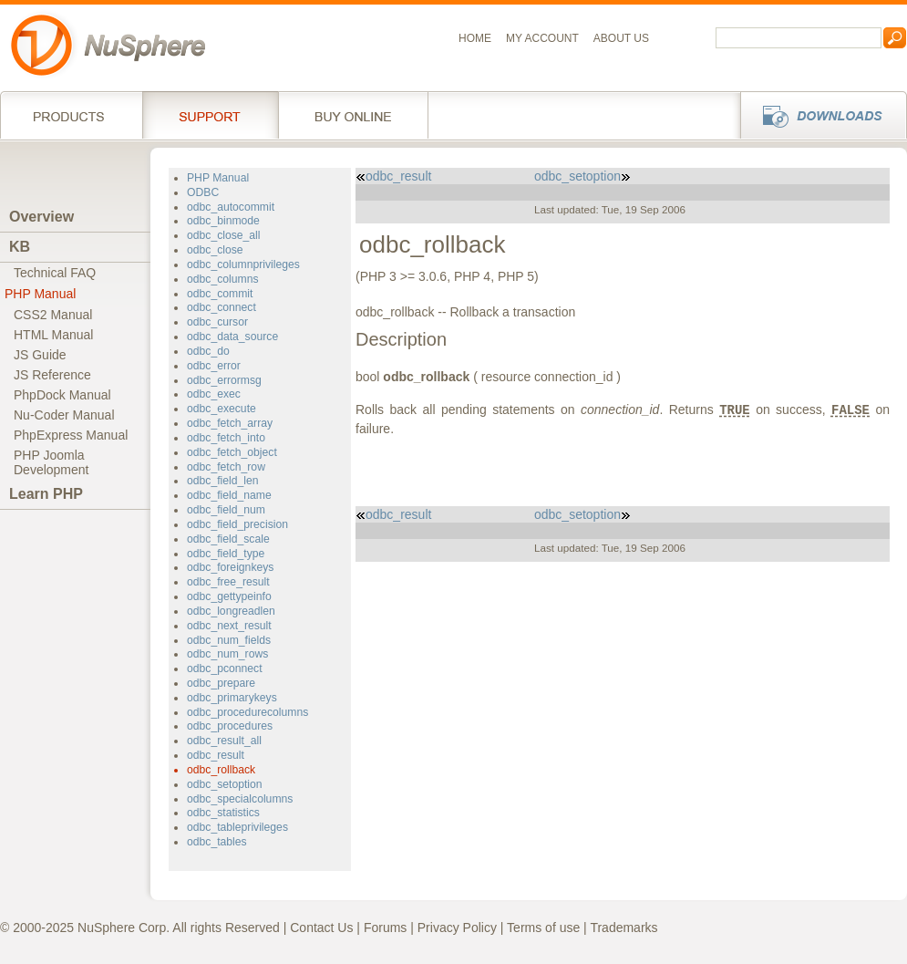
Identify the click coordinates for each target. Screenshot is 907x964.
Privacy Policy (457, 927)
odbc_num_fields (229, 640)
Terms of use (543, 927)
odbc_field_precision (237, 524)
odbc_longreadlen (231, 611)
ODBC (203, 192)
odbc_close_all (224, 235)
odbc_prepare (221, 683)
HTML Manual (53, 334)
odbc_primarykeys (232, 697)
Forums (385, 927)
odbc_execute (221, 408)
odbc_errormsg (224, 380)
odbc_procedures (230, 726)
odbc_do (208, 351)
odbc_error (214, 365)
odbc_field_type (225, 553)
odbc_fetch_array (230, 423)
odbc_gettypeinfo (229, 596)
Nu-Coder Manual (64, 415)
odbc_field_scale (228, 539)
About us (621, 38)
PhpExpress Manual (71, 435)
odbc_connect (221, 307)
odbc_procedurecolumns (247, 712)
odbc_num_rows (227, 654)
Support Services (210, 115)
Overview (41, 216)
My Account (542, 38)
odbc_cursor (217, 322)
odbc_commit (220, 293)
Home (475, 38)
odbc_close (215, 250)
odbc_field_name (229, 495)
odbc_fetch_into (226, 437)
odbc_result (215, 755)
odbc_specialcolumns (240, 799)
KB (19, 246)
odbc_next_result (229, 625)
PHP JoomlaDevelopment (51, 462)
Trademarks (623, 927)
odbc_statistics (223, 812)
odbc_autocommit (230, 207)
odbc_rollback (221, 769)
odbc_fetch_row (226, 467)
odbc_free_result (228, 581)
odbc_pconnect (225, 668)
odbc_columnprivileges (243, 264)
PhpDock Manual (62, 395)
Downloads (818, 115)
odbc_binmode (223, 220)
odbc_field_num (226, 509)
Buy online (353, 115)
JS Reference (52, 375)
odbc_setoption (225, 784)
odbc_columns (223, 279)
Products (71, 115)
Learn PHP (46, 494)
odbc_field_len (223, 480)
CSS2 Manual (53, 314)
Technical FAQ (55, 272)
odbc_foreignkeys (230, 567)
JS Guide (40, 354)
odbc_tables (217, 841)
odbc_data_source (232, 336)
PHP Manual (40, 293)
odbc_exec (214, 394)
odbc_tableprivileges (237, 827)
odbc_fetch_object (232, 452)
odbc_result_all (224, 740)
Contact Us (321, 927)
